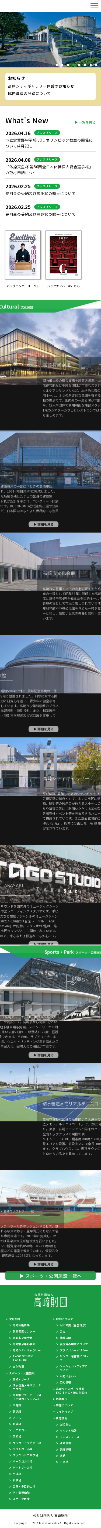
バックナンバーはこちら (23, 286)
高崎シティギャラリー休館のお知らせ (41, 86)
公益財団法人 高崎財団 (15, 6)
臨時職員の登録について (29, 93)
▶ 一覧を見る (85, 122)
